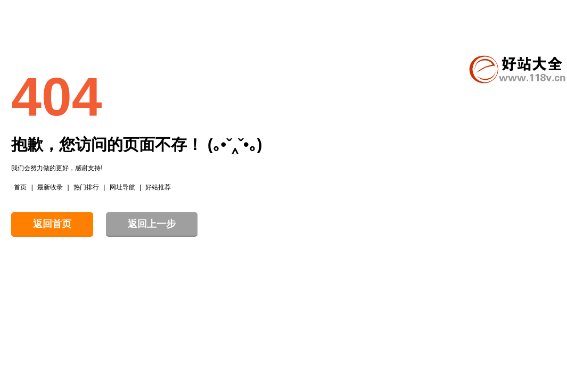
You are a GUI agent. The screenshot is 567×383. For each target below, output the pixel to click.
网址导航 (122, 187)
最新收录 (50, 187)
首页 (20, 187)
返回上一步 (152, 224)
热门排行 (86, 187)
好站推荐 (158, 187)
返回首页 (52, 224)
